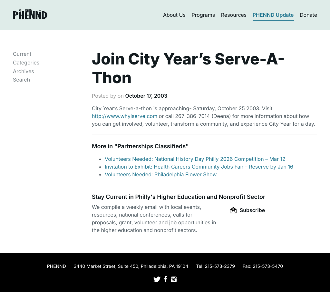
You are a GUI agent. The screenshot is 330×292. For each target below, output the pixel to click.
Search (21, 79)
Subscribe (247, 210)
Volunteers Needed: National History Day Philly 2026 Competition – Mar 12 (195, 159)
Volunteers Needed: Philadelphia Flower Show (161, 174)
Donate (308, 15)
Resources (234, 15)
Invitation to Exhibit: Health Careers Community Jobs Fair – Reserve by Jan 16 (199, 166)
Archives (23, 71)
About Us (174, 15)
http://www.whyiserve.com (124, 116)
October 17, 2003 (146, 95)
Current (22, 54)
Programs (203, 15)
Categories (26, 62)
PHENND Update (273, 15)
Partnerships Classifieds (151, 146)
